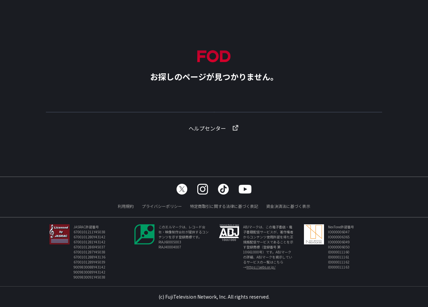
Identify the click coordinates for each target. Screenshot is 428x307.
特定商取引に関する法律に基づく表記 (224, 206)
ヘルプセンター (214, 139)
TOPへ (214, 115)
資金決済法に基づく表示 (288, 206)
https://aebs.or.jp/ (261, 267)
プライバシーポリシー (162, 206)
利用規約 (126, 206)
